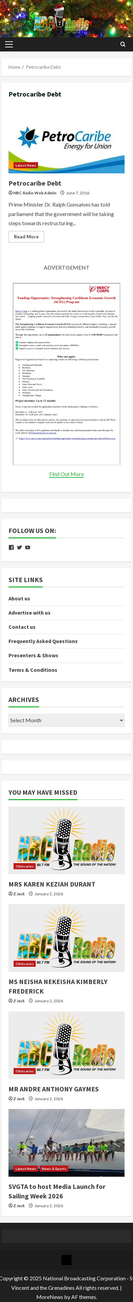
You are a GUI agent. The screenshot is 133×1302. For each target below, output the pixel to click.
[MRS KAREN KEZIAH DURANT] (66, 840)
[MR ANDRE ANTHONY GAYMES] (66, 1045)
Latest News (26, 165)
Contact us (22, 626)
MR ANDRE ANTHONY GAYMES (53, 1089)
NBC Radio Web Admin (34, 192)
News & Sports (54, 1169)
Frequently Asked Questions (43, 641)
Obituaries (25, 866)
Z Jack (19, 893)
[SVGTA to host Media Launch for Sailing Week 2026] (66, 1143)
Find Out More (66, 474)
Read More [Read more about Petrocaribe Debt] (29, 237)
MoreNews (49, 1297)
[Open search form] (123, 44)
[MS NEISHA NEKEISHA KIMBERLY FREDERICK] (66, 938)
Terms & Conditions (32, 669)
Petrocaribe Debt (66, 139)
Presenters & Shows (33, 655)
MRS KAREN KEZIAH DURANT (51, 884)
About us (19, 598)
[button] (9, 44)
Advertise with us (29, 612)
